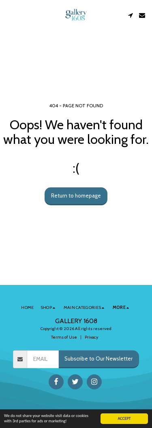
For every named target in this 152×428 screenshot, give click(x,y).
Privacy (91, 337)
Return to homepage (76, 195)
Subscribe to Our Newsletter (98, 358)
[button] (9, 15)
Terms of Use (64, 337)
